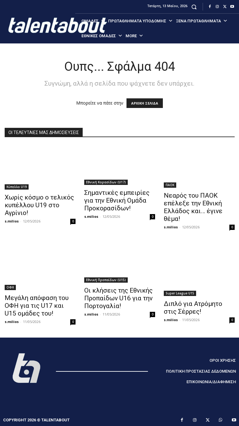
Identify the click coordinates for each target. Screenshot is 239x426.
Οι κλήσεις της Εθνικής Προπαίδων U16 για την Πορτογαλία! (118, 298)
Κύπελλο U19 (17, 187)
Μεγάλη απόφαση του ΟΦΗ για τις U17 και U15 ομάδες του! (37, 305)
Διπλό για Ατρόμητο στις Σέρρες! (193, 307)
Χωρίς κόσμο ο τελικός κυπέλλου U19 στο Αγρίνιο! (39, 205)
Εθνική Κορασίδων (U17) (106, 182)
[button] (194, 6)
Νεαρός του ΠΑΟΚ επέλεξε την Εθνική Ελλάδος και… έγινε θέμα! (193, 207)
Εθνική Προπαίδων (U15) (106, 280)
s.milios (12, 221)
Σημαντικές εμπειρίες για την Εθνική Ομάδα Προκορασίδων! (116, 200)
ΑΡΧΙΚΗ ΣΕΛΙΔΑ (144, 103)
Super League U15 (180, 293)
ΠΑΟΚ (170, 185)
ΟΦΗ (10, 287)
